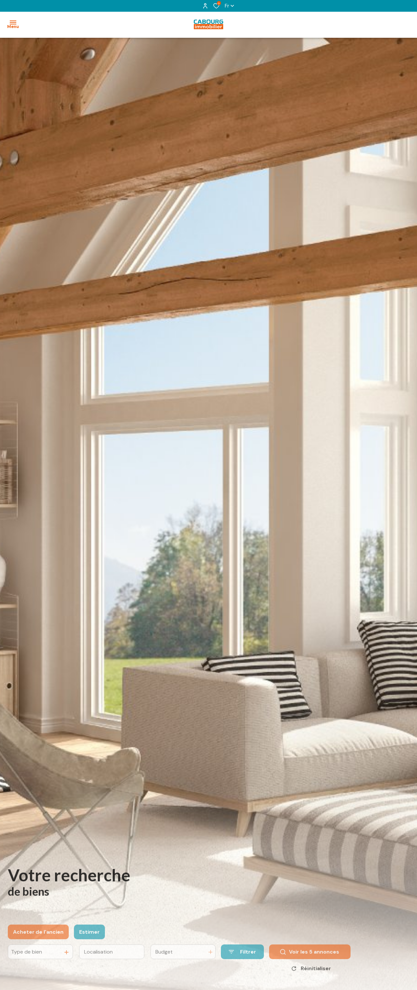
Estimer (89, 942)
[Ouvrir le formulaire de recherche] (242, 962)
